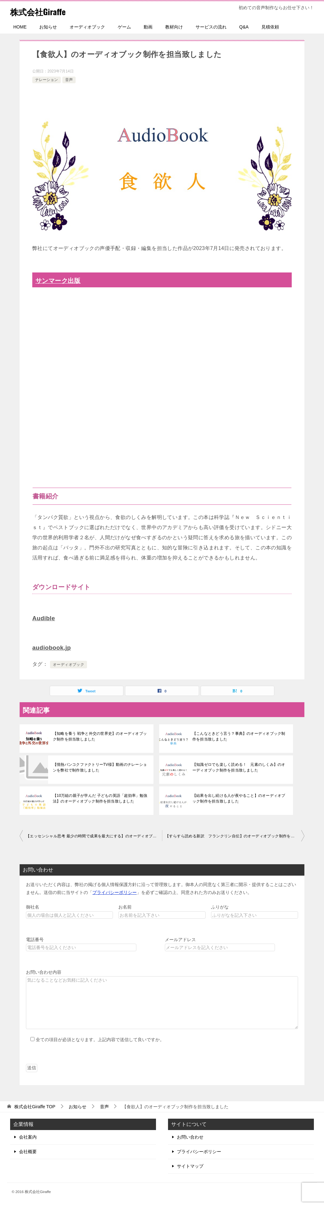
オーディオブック (87, 26)
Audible (44, 618)
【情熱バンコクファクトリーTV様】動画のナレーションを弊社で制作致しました (99, 767)
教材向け (174, 26)
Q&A (244, 26)
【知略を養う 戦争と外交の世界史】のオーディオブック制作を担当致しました (99, 736)
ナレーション (46, 80)
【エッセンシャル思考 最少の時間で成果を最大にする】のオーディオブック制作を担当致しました (94, 835)
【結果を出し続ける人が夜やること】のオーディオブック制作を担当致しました (239, 798)
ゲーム (124, 26)
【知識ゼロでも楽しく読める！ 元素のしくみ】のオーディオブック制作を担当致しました (239, 767)
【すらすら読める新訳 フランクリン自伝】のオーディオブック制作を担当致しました (234, 835)
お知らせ (48, 26)
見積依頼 (270, 26)
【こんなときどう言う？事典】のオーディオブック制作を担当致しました (239, 736)
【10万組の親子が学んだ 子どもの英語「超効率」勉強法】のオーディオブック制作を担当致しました (99, 798)
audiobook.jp (52, 647)
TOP (34, 1106)
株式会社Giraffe (42, 11)
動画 (148, 26)
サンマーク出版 (59, 280)
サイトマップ (190, 1165)
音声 (69, 80)
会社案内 (28, 1136)
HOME (20, 26)
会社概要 (28, 1150)
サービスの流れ (211, 26)
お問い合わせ (190, 1136)
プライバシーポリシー (114, 891)
